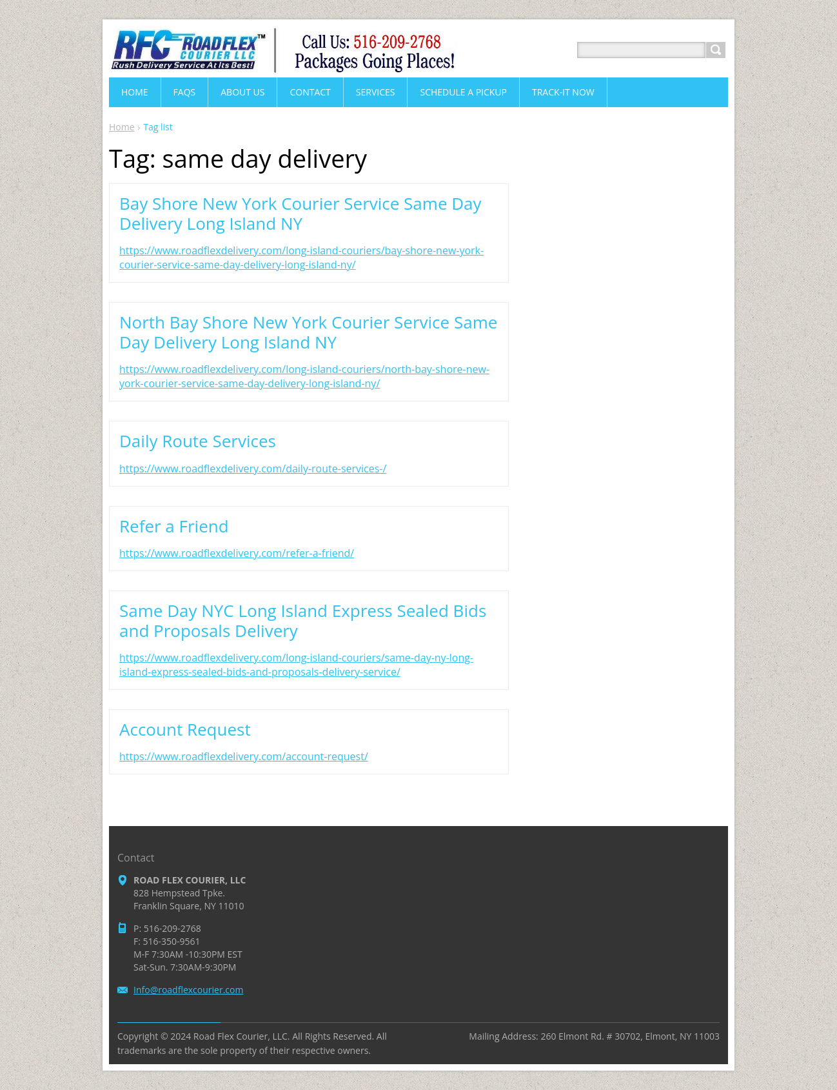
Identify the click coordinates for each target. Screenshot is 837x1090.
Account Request (185, 729)
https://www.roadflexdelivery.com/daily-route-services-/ (252, 468)
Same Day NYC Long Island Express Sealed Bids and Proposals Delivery (302, 620)
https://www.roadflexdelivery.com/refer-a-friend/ (236, 553)
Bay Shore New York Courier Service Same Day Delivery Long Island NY (300, 213)
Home (122, 127)
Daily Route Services (197, 440)
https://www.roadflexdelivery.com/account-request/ (243, 756)
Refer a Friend (174, 526)
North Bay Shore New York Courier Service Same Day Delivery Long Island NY (308, 332)
